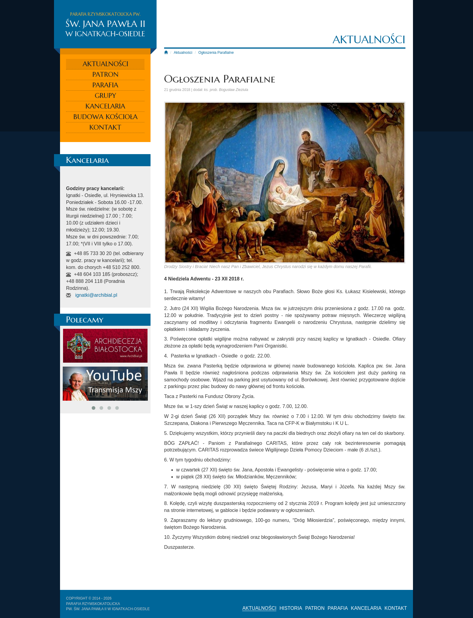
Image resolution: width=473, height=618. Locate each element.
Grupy (105, 96)
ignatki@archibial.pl (96, 295)
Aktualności (105, 64)
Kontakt (105, 127)
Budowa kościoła (105, 117)
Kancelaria (105, 106)
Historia (290, 608)
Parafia (105, 85)
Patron (105, 74)
